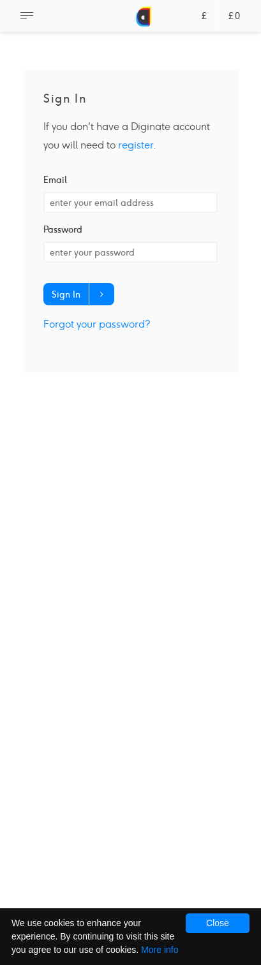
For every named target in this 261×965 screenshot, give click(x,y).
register (135, 145)
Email (55, 179)
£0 (234, 16)
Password (62, 229)
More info (159, 950)
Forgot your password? (96, 324)
